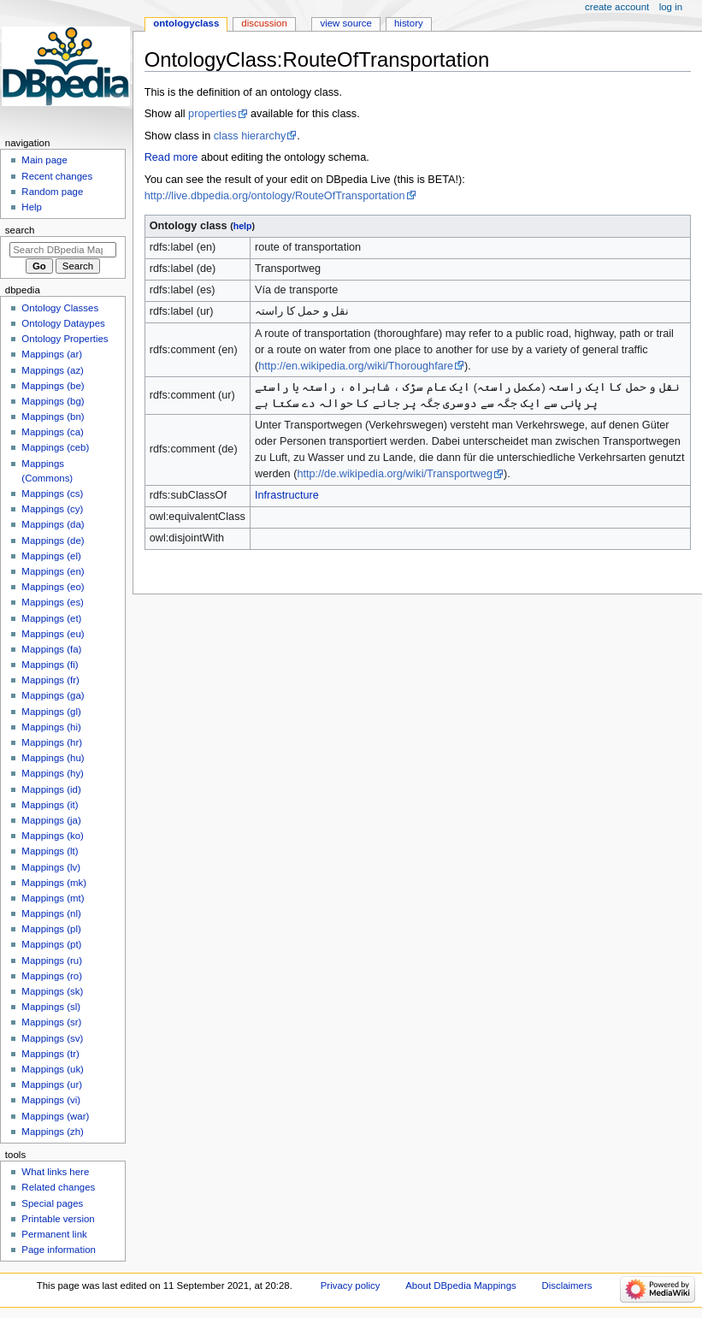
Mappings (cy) (52, 509)
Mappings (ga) (52, 695)
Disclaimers (566, 1285)
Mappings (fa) (51, 649)
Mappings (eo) (52, 587)
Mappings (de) (52, 540)
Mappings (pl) (50, 929)
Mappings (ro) (51, 976)
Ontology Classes (59, 308)
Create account (617, 7)
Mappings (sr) (51, 1022)
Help (31, 207)
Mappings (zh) (52, 1131)
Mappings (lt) (49, 851)
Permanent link (53, 1234)
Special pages (52, 1203)
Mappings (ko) (52, 835)
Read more (171, 157)
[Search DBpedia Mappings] (62, 249)
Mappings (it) (49, 805)
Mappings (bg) (52, 401)
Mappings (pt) (51, 944)
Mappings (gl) (50, 711)
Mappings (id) (50, 789)
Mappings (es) (52, 602)
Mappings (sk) (52, 991)
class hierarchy (250, 136)
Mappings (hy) (52, 773)
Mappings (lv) (50, 867)
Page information (58, 1249)
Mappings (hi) (50, 727)
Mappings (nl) (50, 913)
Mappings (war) (55, 1116)
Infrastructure (287, 495)
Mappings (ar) (51, 354)
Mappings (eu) (52, 634)
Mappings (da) (52, 524)
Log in (670, 7)
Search (20, 230)
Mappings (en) (52, 571)
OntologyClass (186, 23)
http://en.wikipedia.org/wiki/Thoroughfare (355, 366)
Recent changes (56, 176)
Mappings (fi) (49, 664)
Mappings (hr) (51, 742)
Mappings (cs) (52, 493)
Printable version (57, 1219)
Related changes (58, 1187)
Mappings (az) (52, 370)
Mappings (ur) (51, 1084)
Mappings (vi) (50, 1100)
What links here (55, 1172)
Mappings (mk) (53, 883)
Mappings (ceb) (55, 447)
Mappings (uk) (52, 1069)
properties (212, 114)
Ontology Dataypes (62, 323)
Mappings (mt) (52, 898)
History (408, 23)
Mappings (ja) (50, 820)
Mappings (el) (50, 556)
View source (345, 23)
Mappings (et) (51, 618)
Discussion (263, 23)
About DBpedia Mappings (460, 1285)
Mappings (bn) (52, 416)
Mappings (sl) (50, 1007)
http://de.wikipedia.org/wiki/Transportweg (395, 474)
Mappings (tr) (50, 1054)
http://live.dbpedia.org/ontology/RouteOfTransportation (275, 196)
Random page (52, 191)
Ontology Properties (64, 339)
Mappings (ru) (51, 960)
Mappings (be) (52, 386)
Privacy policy (350, 1285)
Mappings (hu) (52, 758)
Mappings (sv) (52, 1038)
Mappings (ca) (52, 432)
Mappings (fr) (50, 680)
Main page (44, 160)
